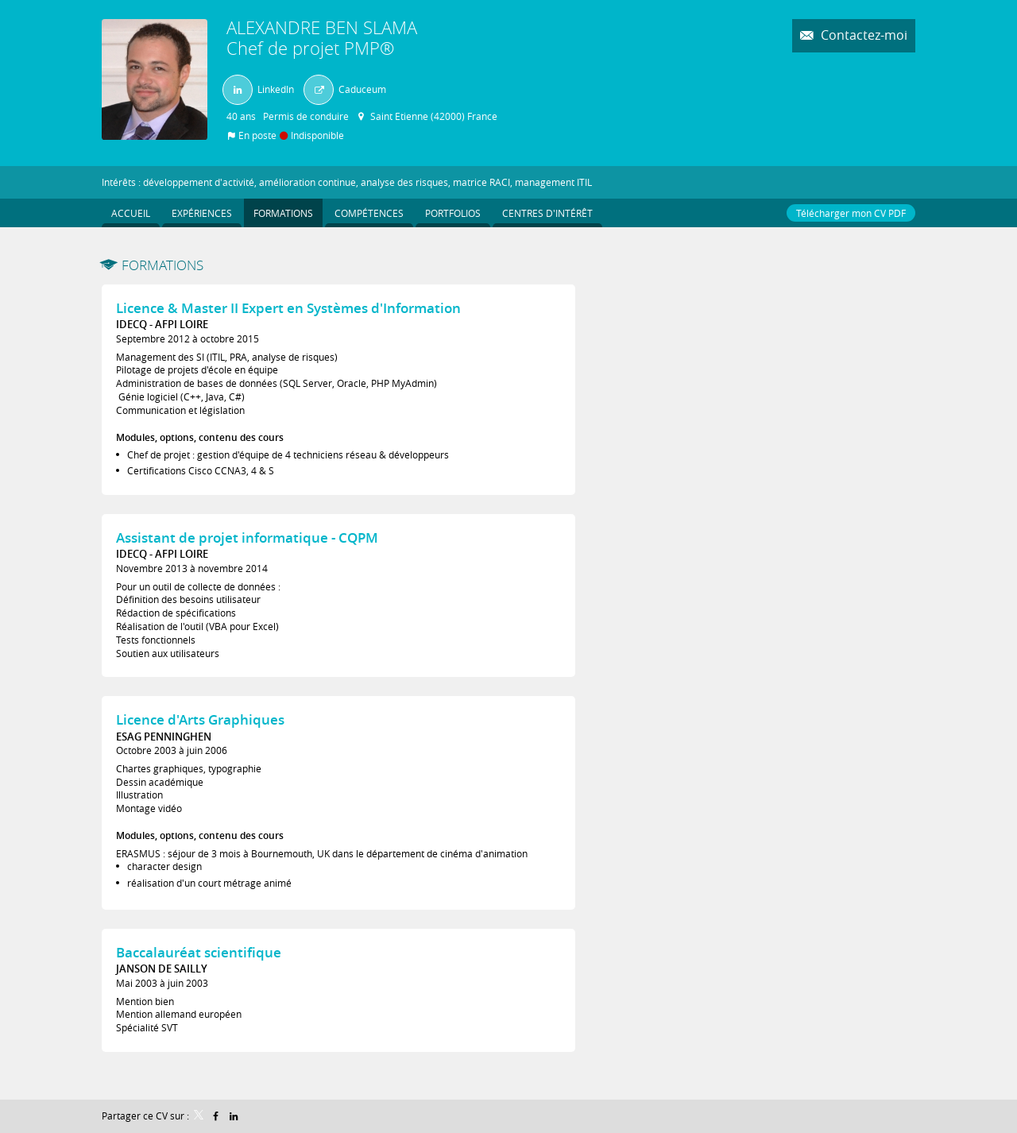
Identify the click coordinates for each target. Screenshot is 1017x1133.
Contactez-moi (862, 35)
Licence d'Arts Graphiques (200, 719)
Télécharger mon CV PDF (851, 213)
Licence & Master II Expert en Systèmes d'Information (288, 308)
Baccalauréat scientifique (198, 952)
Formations (162, 265)
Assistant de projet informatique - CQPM (247, 537)
